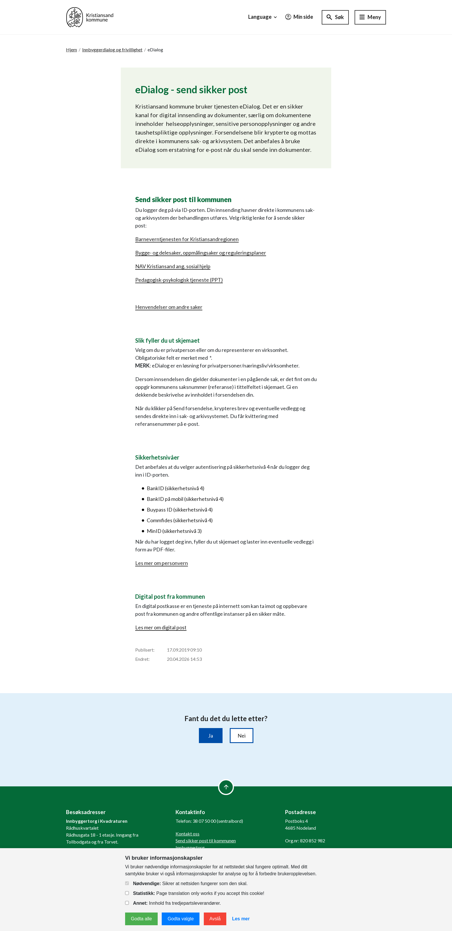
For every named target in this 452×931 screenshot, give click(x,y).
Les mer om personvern (161, 563)
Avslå (215, 918)
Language (263, 17)
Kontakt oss (187, 833)
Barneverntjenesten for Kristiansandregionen (187, 239)
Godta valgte (180, 918)
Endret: (142, 659)
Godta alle (141, 918)
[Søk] (335, 17)
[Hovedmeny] (370, 17)
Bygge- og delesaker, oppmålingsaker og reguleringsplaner (200, 252)
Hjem (71, 49)
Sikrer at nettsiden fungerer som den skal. (186, 883)
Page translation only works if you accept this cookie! (194, 893)
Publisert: (145, 649)
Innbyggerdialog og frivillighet (112, 49)
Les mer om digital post (161, 627)
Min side (299, 17)
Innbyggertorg (190, 847)
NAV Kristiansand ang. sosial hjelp (172, 266)
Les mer (241, 918)
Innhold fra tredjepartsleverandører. (173, 903)
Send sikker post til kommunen (206, 840)
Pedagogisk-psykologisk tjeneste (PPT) (179, 280)
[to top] (226, 787)
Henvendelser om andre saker (168, 307)
